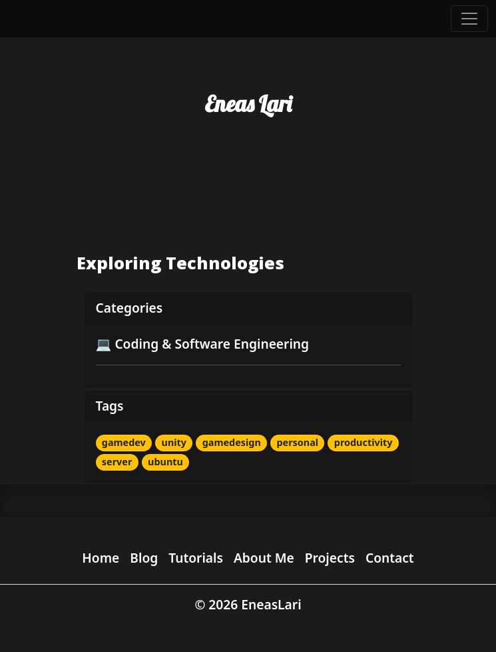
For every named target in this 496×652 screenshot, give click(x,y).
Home (100, 558)
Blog (144, 558)
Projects (330, 558)
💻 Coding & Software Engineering (203, 344)
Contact (390, 558)
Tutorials (195, 558)
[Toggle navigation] (469, 18)
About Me (264, 558)
